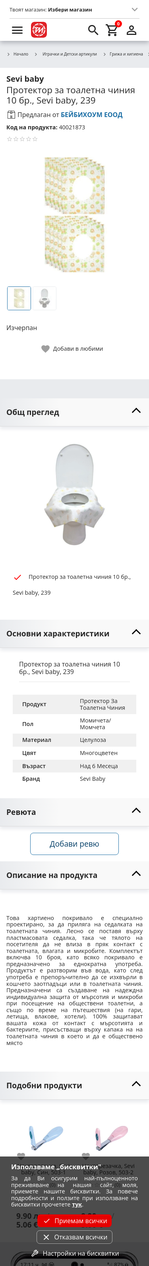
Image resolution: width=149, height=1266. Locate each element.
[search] (93, 30)
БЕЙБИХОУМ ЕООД (92, 114)
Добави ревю (74, 843)
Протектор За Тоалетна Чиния (102, 704)
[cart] (112, 30)
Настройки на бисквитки (74, 1253)
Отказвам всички (74, 1237)
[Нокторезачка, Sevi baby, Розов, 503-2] (108, 1134)
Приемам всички (74, 1221)
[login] (131, 30)
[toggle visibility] (74, 412)
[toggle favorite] (73, 349)
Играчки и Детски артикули (65, 54)
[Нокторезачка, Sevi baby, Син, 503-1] (43, 1134)
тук (77, 1204)
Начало (17, 54)
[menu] (17, 30)
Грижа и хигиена (123, 54)
